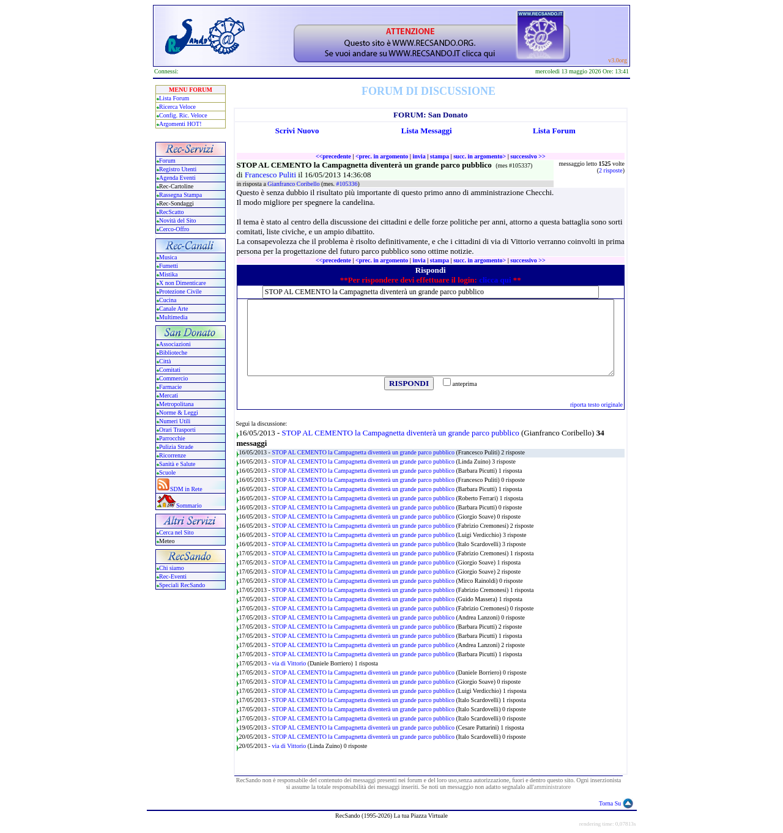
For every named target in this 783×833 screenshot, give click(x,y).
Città (165, 361)
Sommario (189, 505)
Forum (167, 160)
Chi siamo (171, 568)
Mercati (168, 395)
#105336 (347, 183)
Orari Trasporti (177, 429)
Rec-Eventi (173, 576)
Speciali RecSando (182, 585)
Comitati (169, 369)
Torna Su (610, 803)
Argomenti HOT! (180, 123)
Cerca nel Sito (176, 532)
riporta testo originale (596, 404)
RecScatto (171, 212)
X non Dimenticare (182, 283)
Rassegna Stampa (180, 194)
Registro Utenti (177, 169)
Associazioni (175, 344)
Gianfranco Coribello (294, 183)
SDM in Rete (186, 489)
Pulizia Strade (176, 446)
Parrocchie (172, 438)
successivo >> (527, 156)
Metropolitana (176, 404)
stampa (439, 156)
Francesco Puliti (271, 174)
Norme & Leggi (178, 412)
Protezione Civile (180, 291)
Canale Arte (173, 308)
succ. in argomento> (479, 156)
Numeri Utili (175, 421)
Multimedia (173, 317)
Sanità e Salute (177, 464)
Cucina (167, 300)
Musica (168, 257)
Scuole (167, 472)
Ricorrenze (172, 455)
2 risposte (611, 170)
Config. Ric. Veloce (183, 115)
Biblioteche (173, 352)
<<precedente (333, 156)
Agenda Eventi (177, 177)
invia (419, 156)
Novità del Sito (177, 220)
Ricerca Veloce (177, 106)
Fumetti (168, 265)
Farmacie (170, 386)
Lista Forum (174, 98)
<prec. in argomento (381, 156)
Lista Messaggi (426, 130)
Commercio (173, 378)
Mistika (168, 274)
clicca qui (495, 279)
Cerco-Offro (174, 229)
